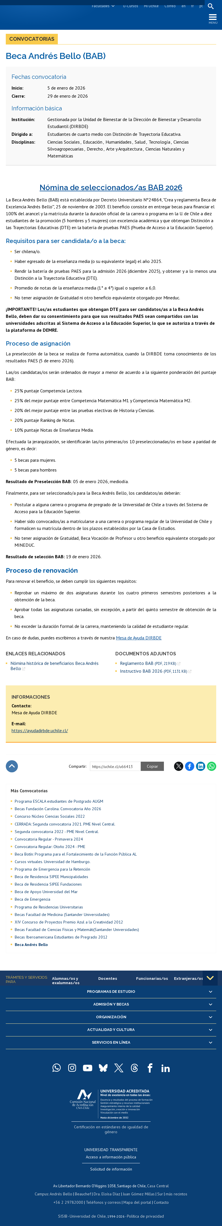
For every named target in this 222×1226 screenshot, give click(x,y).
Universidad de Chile (88, 1210)
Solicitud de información (111, 1164)
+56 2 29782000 (71, 1196)
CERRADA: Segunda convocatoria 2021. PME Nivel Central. (65, 825)
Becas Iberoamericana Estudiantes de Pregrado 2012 (61, 938)
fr (191, 5)
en (183, 5)
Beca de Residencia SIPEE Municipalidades (51, 877)
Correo (169, 5)
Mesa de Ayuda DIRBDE (139, 639)
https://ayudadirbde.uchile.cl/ (40, 732)
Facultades (100, 5)
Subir (12, 767)
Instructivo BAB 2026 (153, 672)
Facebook (189, 767)
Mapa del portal (134, 1196)
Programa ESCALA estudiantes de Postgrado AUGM (59, 802)
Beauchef (84, 1188)
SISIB (66, 1210)
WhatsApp (211, 767)
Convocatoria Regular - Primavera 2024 (49, 840)
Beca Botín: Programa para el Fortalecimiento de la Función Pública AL (76, 855)
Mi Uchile (150, 5)
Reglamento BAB (148, 664)
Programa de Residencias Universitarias (49, 908)
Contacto (157, 1196)
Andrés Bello (63, 1188)
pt (200, 5)
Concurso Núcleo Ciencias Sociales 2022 (50, 817)
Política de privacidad (143, 1210)
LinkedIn (200, 767)
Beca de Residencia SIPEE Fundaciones (48, 885)
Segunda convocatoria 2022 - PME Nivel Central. (57, 832)
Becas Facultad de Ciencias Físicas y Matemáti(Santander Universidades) (77, 930)
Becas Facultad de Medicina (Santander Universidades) (62, 915)
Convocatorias (31, 40)
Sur (158, 1188)
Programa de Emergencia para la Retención (52, 870)
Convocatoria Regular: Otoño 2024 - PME (50, 847)
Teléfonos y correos (102, 1196)
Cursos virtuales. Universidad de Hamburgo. (52, 862)
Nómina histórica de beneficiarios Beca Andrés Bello (54, 667)
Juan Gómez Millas (137, 1188)
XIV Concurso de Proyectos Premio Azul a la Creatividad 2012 (69, 923)
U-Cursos (129, 5)
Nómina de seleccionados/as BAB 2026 (111, 188)
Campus (44, 1188)
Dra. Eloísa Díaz (107, 1188)
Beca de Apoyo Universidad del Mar (46, 893)
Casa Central (158, 1180)
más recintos (173, 1188)
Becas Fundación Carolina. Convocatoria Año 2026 (58, 810)
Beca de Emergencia (32, 900)
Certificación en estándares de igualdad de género (111, 1127)
